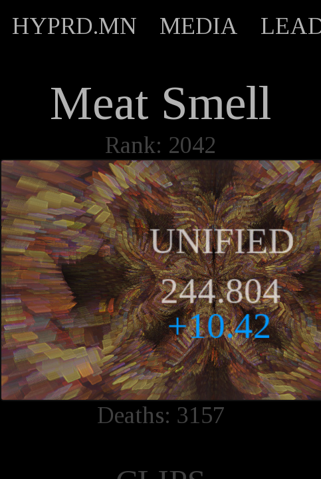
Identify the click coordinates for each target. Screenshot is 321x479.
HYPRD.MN (74, 26)
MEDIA (199, 26)
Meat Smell (160, 103)
